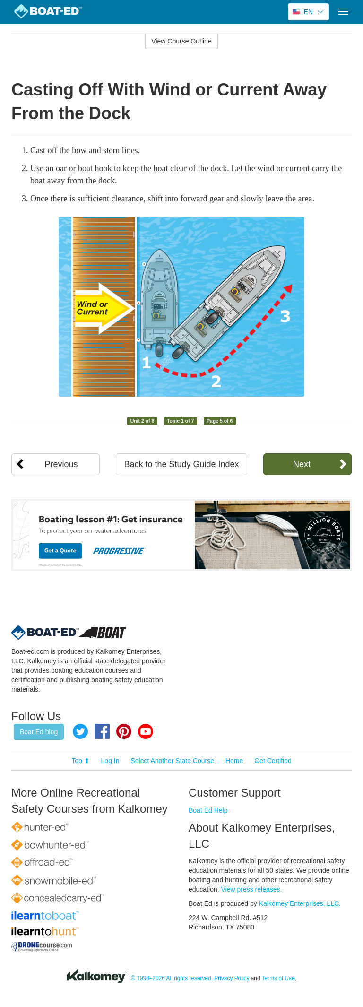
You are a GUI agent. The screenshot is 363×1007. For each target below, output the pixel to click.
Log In (110, 760)
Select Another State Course (172, 760)
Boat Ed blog (39, 732)
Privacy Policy (231, 978)
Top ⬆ (80, 760)
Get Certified (273, 760)
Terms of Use (278, 978)
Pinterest (123, 731)
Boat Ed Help (208, 810)
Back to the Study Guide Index (181, 464)
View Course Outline (181, 41)
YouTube (145, 731)
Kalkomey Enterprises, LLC (299, 903)
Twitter (80, 731)
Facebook (102, 731)
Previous (61, 464)
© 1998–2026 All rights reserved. (172, 978)
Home (234, 760)
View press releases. (251, 889)
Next (302, 464)
